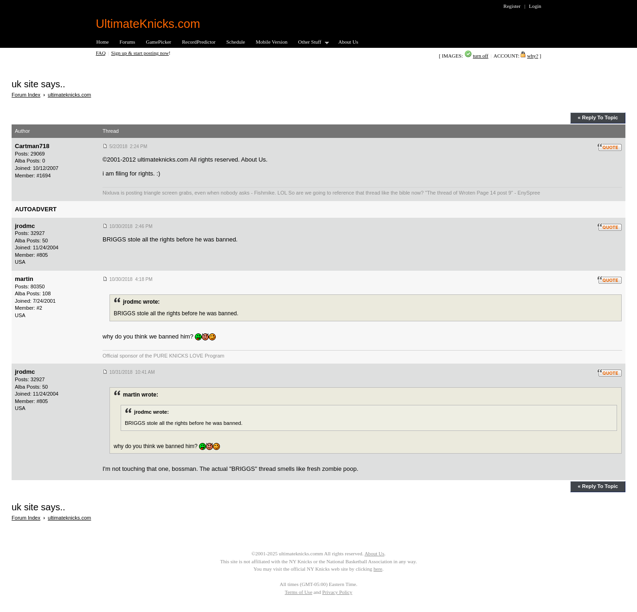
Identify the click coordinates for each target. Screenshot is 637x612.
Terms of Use (298, 592)
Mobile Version (271, 42)
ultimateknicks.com (69, 95)
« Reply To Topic (598, 117)
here (377, 569)
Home (103, 42)
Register (512, 6)
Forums (127, 42)
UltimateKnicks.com (148, 23)
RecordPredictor (198, 42)
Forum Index (26, 95)
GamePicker (158, 42)
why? (532, 56)
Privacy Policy (337, 592)
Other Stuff (311, 42)
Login (535, 6)
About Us (348, 42)
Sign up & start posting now (140, 53)
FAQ (101, 53)
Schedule (235, 42)
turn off (480, 56)
